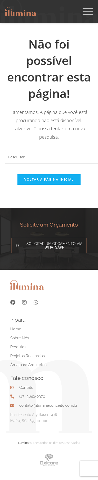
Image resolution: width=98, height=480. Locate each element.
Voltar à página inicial (49, 187)
